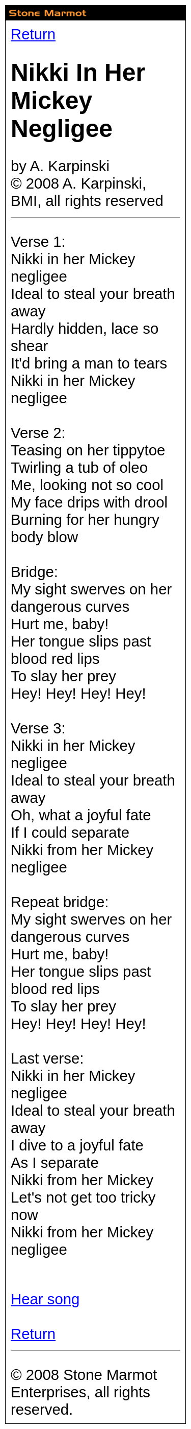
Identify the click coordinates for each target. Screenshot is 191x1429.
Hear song (45, 1298)
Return (33, 34)
